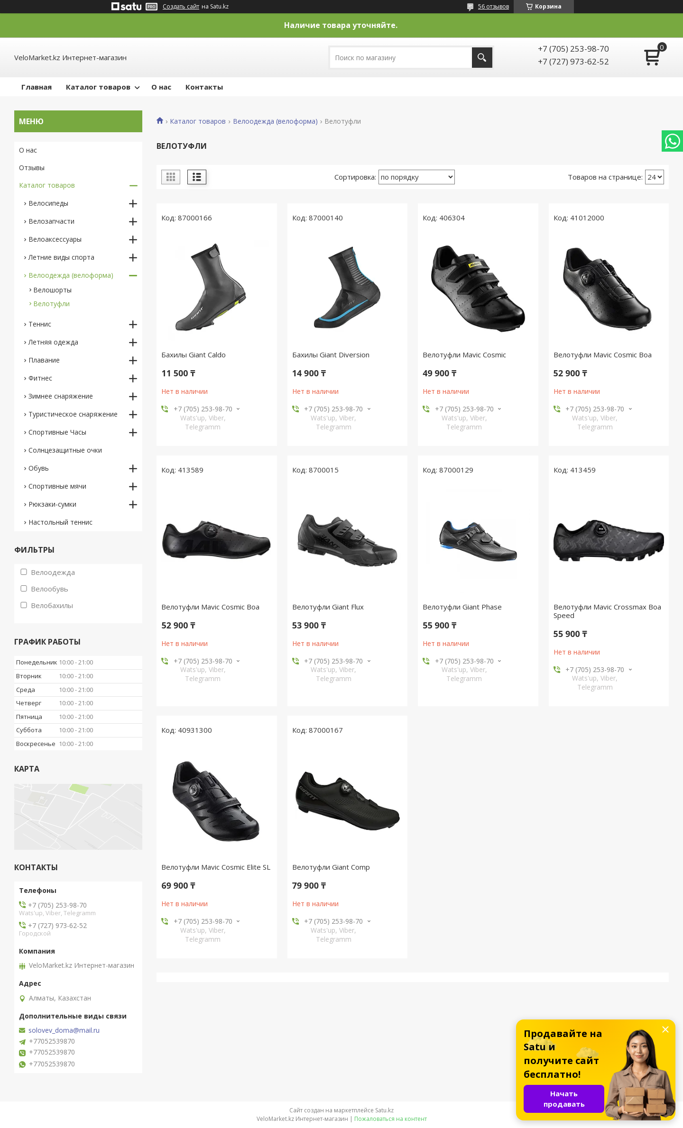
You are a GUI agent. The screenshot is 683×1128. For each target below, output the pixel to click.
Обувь (38, 468)
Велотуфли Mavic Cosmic (464, 354)
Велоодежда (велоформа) (275, 121)
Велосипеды (48, 203)
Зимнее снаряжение (60, 395)
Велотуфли (51, 303)
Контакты (204, 86)
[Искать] (482, 57)
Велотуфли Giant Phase (462, 606)
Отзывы (32, 167)
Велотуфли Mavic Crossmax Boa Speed (607, 610)
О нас (161, 86)
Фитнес (40, 377)
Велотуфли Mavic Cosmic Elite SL (215, 867)
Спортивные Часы (57, 432)
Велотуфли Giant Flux (328, 606)
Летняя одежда (53, 341)
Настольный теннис (60, 522)
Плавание (44, 359)
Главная (36, 86)
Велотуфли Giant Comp (331, 867)
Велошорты (52, 289)
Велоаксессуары (55, 239)
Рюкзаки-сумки (52, 504)
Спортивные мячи (57, 486)
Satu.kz (384, 1110)
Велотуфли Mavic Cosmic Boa (603, 354)
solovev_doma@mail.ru (64, 1030)
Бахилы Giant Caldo (193, 354)
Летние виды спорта (61, 257)
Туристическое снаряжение (73, 413)
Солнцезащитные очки (65, 450)
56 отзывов (493, 6)
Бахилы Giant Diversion (330, 354)
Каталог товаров (98, 86)
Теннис (39, 323)
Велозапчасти (51, 221)
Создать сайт (181, 6)
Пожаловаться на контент (390, 1119)
